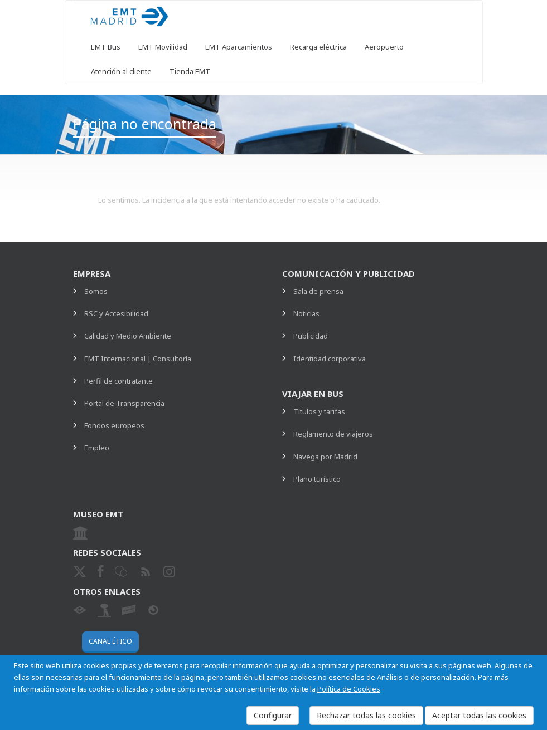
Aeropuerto (384, 47)
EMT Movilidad (162, 47)
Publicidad (310, 336)
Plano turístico (317, 479)
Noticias (306, 313)
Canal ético (110, 641)
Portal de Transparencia (124, 403)
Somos (96, 291)
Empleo (96, 448)
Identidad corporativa (329, 359)
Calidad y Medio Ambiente (127, 336)
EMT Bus (105, 47)
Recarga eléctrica (318, 47)
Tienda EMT (190, 71)
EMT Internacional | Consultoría (137, 359)
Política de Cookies (348, 689)
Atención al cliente (121, 71)
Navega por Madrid (325, 457)
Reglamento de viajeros (333, 434)
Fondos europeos (114, 425)
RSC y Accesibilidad (116, 313)
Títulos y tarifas (319, 411)
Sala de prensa (318, 291)
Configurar (273, 715)
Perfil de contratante (118, 381)
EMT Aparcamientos (238, 47)
